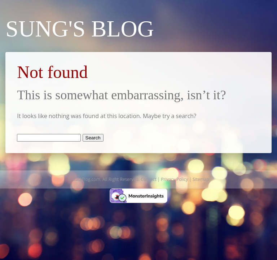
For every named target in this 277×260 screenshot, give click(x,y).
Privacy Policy (174, 179)
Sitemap (201, 179)
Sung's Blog (79, 29)
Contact (148, 179)
